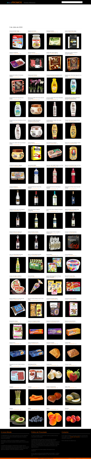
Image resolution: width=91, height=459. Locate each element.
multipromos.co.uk (85, 458)
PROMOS (17, 2)
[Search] (81, 2)
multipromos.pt (72, 458)
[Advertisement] (45, 15)
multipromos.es (78, 458)
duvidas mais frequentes (75, 436)
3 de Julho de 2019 (16, 53)
